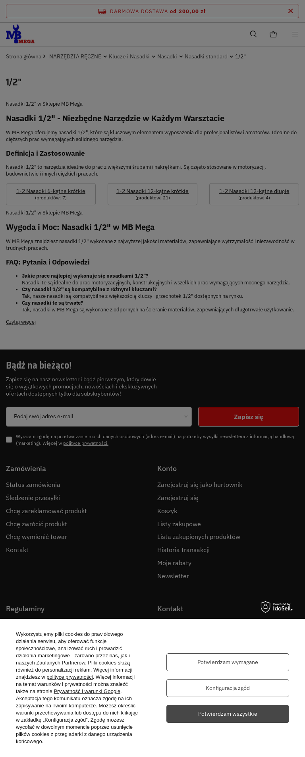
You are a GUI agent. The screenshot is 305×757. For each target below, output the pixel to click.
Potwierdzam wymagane (227, 662)
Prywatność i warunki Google (87, 691)
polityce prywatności (69, 677)
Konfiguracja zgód (228, 687)
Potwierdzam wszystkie (227, 713)
